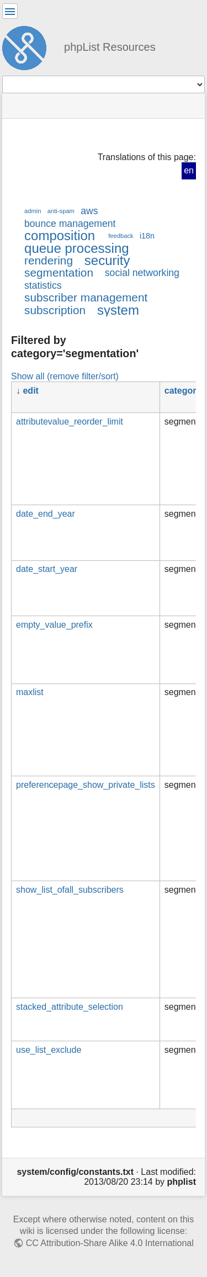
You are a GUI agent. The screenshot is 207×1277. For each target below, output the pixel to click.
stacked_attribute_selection (69, 1006)
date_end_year (45, 513)
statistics (43, 285)
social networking (142, 272)
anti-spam (61, 211)
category (182, 390)
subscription (55, 310)
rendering (48, 260)
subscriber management (85, 297)
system (118, 310)
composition (59, 235)
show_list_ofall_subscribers (70, 889)
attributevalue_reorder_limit (69, 421)
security (107, 260)
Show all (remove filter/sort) (65, 376)
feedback (120, 235)
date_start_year (46, 569)
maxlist (30, 692)
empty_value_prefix (54, 624)
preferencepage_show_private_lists (85, 784)
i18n (147, 235)
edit (30, 390)
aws (89, 210)
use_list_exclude (48, 1050)
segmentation (58, 272)
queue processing (76, 248)
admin (32, 211)
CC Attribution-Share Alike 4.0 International (110, 1243)
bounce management (69, 223)
